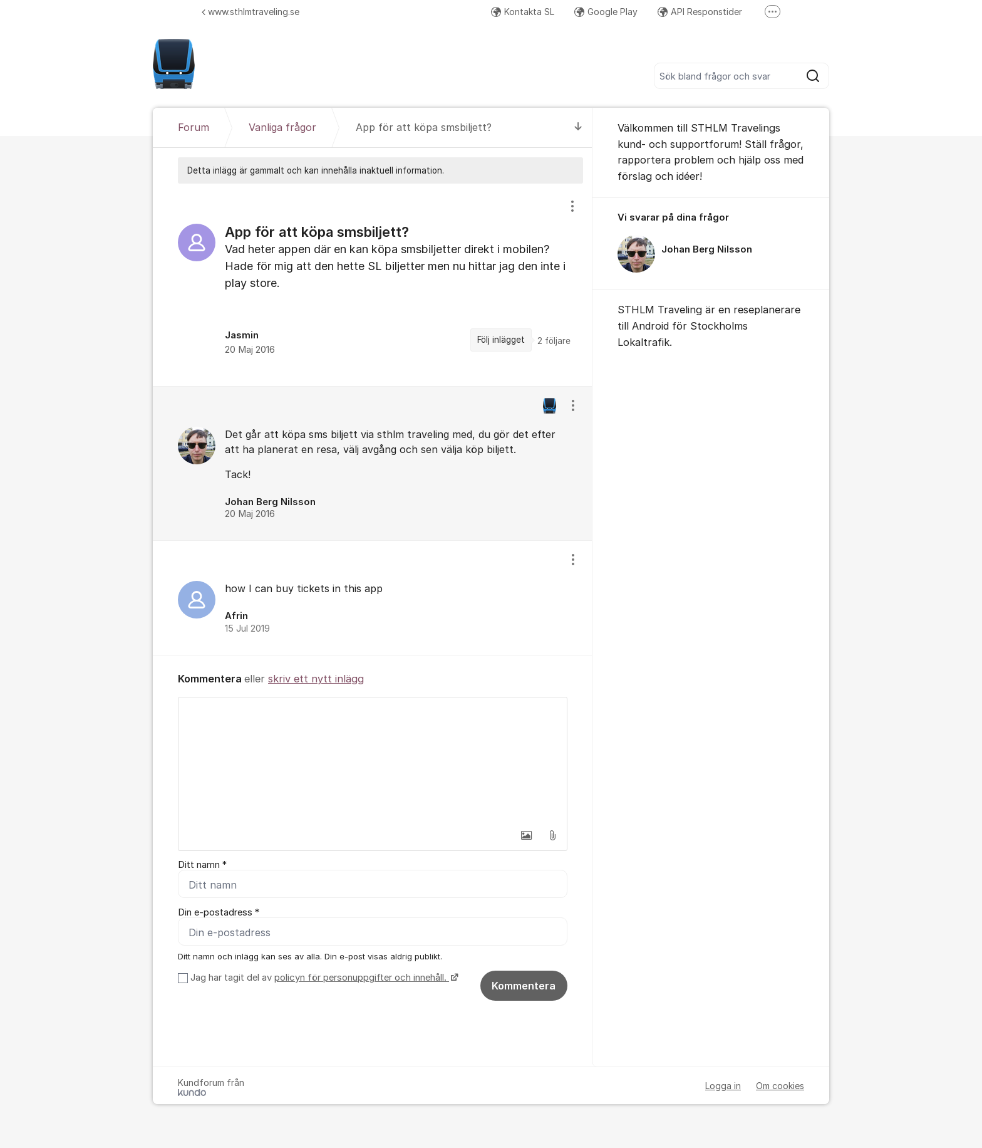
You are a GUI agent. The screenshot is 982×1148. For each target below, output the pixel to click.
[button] (526, 835)
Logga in (723, 1085)
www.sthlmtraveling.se (250, 11)
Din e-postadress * (218, 912)
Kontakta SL (522, 11)
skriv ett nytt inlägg (316, 678)
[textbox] (372, 760)
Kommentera (524, 985)
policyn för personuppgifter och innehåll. (361, 977)
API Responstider (700, 11)
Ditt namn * (202, 864)
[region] (372, 284)
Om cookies (780, 1085)
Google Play (606, 11)
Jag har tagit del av (323, 977)
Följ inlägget (501, 340)
